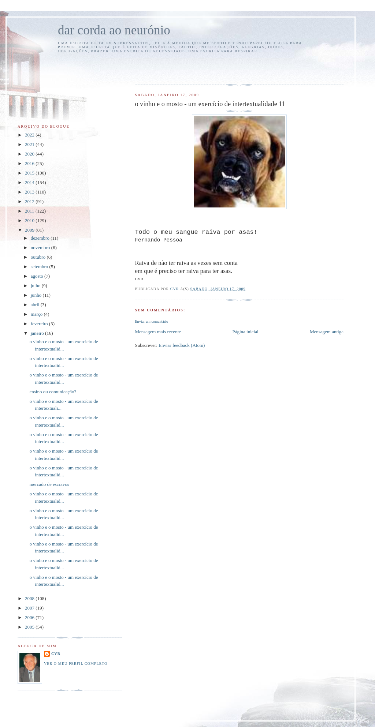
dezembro (41, 238)
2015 (30, 173)
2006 (30, 617)
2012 (30, 201)
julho (36, 285)
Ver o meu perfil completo (75, 664)
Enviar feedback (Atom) (182, 345)
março (37, 314)
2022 (30, 135)
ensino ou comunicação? (52, 391)
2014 (30, 182)
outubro (39, 257)
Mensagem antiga (327, 331)
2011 (30, 211)
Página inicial (245, 331)
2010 (30, 220)
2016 (30, 163)
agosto (37, 276)
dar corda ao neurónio (114, 30)
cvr (55, 654)
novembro (41, 247)
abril (36, 304)
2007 (30, 608)
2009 (30, 230)
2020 (30, 154)
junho (37, 295)
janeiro (38, 333)
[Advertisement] (177, 68)
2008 (30, 598)
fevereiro (40, 323)
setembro (40, 266)
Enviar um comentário (151, 321)
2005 (30, 627)
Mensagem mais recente (158, 331)
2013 (30, 192)
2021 (30, 144)
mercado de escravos (49, 484)
